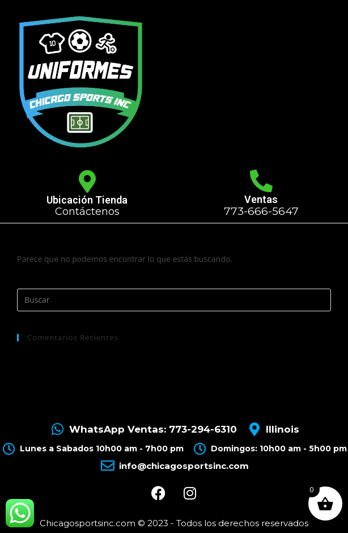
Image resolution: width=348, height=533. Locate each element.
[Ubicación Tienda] (87, 181)
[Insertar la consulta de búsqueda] (174, 300)
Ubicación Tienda (87, 200)
